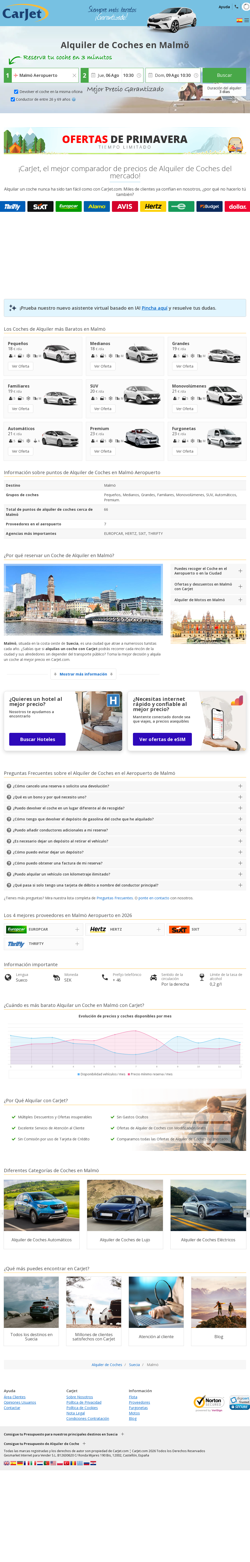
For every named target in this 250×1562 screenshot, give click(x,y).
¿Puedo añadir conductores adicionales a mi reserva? (60, 830)
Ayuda (224, 6)
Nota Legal (75, 1413)
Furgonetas (138, 1407)
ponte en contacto (154, 897)
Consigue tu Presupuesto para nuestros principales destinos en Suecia (61, 1434)
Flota (133, 1396)
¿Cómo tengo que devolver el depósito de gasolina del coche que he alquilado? (83, 819)
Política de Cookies (82, 1407)
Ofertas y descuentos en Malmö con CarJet (203, 586)
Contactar (12, 1407)
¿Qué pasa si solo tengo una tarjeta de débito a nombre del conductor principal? (85, 885)
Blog (133, 1418)
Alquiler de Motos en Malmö (199, 599)
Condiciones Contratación (87, 1418)
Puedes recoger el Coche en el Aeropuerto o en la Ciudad (200, 571)
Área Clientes (15, 1396)
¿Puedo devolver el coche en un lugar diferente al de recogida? (68, 808)
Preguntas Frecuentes (115, 897)
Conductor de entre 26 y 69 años (46, 99)
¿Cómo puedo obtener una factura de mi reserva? (57, 863)
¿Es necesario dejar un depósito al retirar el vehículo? (60, 841)
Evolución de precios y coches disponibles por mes (125, 1016)
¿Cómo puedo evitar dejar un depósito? (48, 852)
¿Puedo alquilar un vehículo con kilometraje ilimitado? (61, 874)
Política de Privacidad (83, 1402)
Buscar (224, 75)
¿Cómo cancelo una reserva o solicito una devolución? (61, 786)
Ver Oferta (20, 366)
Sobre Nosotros (79, 1396)
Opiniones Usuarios (20, 1402)
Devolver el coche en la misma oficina (50, 91)
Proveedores (139, 1402)
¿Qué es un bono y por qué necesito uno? (49, 797)
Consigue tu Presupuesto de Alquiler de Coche (41, 1443)
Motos (134, 1413)
